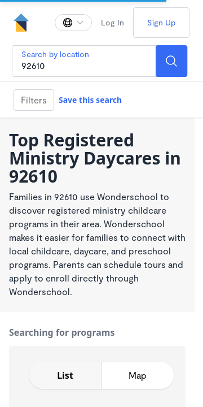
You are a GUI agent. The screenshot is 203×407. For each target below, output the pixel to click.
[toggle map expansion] (138, 375)
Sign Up (161, 22)
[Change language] (73, 22)
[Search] (171, 61)
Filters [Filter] (34, 99)
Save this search (90, 99)
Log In (112, 22)
